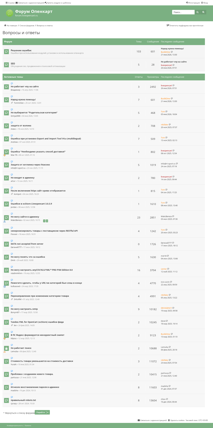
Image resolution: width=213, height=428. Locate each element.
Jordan (14, 207)
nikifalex (164, 124)
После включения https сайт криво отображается (38, 190)
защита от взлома (21, 125)
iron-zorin (165, 282)
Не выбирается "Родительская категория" (34, 112)
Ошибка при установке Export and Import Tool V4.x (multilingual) (46, 138)
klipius (13, 338)
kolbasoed (15, 286)
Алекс (13, 129)
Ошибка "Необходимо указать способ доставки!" (38, 151)
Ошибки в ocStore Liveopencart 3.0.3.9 (31, 203)
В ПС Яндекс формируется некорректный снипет (37, 335)
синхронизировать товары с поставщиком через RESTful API (44, 230)
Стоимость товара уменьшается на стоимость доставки (42, 361)
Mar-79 (14, 155)
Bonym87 (15, 312)
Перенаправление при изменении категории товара (40, 295)
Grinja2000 (15, 116)
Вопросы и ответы (21, 32)
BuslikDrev (165, 52)
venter (164, 269)
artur (13, 181)
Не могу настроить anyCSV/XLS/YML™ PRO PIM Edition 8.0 (42, 269)
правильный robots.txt (23, 400)
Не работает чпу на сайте (174, 61)
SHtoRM (17, 299)
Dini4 (163, 321)
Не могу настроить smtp (24, 308)
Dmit (13, 260)
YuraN (13, 364)
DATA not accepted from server (27, 243)
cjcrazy (14, 403)
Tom (163, 111)
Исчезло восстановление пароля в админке (35, 387)
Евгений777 (16, 247)
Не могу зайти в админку (25, 216)
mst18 (163, 255)
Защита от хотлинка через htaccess (30, 164)
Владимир (15, 90)
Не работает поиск (21, 348)
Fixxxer (14, 234)
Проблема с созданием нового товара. (32, 374)
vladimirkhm (16, 273)
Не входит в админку (22, 177)
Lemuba (14, 351)
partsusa (15, 377)
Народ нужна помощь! (172, 48)
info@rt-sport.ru (18, 168)
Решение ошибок (21, 50)
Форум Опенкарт (33, 11)
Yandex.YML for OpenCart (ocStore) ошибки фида (37, 322)
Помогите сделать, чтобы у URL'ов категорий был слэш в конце (46, 282)
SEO (13, 63)
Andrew (14, 142)
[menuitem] (30, 2)
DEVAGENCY (166, 308)
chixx (163, 399)
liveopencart (166, 65)
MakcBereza (16, 220)
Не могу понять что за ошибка (28, 256)
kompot (17, 194)
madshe (14, 390)
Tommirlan (19, 103)
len (15, 325)
